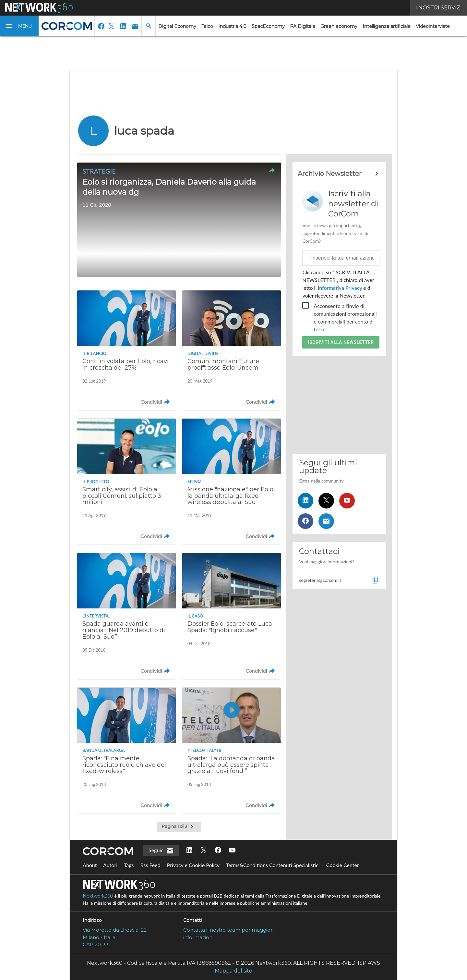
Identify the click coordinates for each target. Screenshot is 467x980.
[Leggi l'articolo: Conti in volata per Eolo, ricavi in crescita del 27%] (126, 350)
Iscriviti (341, 342)
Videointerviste (433, 26)
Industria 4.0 (232, 26)
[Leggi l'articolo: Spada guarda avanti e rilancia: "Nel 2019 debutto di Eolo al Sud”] (126, 616)
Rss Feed (150, 865)
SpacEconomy (268, 26)
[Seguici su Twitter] (326, 500)
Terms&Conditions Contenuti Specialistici (273, 865)
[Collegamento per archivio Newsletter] (339, 174)
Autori (110, 865)
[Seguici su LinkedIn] (305, 500)
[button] (19, 26)
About (90, 865)
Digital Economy (177, 26)
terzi (319, 329)
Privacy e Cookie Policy (193, 865)
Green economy (338, 26)
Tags (129, 865)
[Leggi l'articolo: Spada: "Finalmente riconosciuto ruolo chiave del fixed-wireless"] (126, 751)
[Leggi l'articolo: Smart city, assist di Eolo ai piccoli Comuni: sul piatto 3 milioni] (126, 482)
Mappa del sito (233, 971)
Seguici (161, 851)
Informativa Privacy (340, 288)
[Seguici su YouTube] (347, 500)
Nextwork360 (98, 896)
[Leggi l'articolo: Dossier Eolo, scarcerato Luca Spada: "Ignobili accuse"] (231, 616)
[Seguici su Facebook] (305, 521)
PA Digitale (302, 26)
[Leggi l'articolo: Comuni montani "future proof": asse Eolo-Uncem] (231, 350)
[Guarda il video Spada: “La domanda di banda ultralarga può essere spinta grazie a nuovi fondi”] (231, 751)
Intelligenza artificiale (387, 26)
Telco (207, 26)
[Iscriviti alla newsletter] (326, 521)
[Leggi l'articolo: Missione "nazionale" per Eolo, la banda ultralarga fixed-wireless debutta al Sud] (231, 482)
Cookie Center (342, 865)
